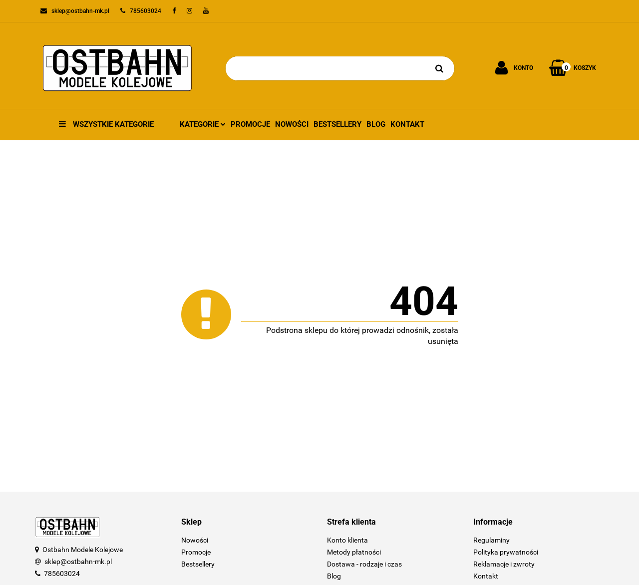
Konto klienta (347, 540)
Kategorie (203, 124)
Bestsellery (337, 124)
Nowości (292, 124)
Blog (375, 124)
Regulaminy (491, 540)
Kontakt (407, 124)
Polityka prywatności (505, 552)
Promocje (250, 124)
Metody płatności (354, 552)
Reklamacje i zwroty (504, 564)
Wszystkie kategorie (106, 124)
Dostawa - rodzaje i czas (364, 564)
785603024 (62, 574)
